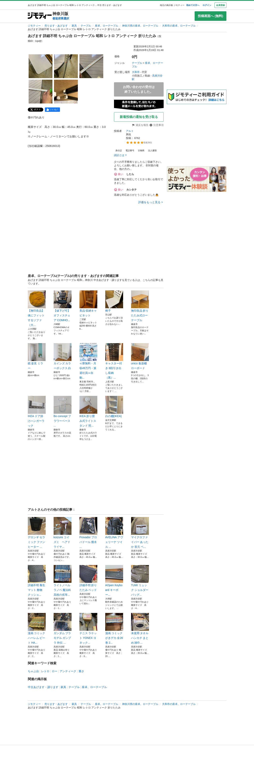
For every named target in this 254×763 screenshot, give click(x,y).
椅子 (114, 301)
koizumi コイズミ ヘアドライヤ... (62, 532)
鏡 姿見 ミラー (37, 356)
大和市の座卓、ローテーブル (179, 25)
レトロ (45, 671)
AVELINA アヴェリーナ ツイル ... (114, 532)
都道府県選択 (60, 18)
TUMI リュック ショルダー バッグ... (140, 580)
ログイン (207, 5)
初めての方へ (192, 5)
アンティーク (68, 671)
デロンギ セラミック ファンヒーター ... (37, 532)
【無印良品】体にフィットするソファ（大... (37, 308)
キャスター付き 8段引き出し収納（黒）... (114, 361)
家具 (74, 25)
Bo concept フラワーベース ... (62, 411)
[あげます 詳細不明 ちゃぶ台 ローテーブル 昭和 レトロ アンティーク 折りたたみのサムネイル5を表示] (66, 91)
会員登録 (220, 5)
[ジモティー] (40, 16)
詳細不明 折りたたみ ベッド (88, 578)
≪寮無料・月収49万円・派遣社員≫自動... (88, 361)
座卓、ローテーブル (106, 25)
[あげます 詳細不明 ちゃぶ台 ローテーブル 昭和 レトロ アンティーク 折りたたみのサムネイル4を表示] (40, 91)
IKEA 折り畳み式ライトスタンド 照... (88, 411)
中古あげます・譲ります (43, 687)
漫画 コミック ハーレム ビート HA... (37, 628)
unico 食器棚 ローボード (140, 356)
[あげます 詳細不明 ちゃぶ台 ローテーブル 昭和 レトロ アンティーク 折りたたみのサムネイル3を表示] (91, 66)
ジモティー (34, 25)
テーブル (86, 25)
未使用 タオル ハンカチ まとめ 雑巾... (140, 628)
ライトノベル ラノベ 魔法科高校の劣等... (62, 580)
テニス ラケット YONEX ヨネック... (88, 628)
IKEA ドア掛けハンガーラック (37, 411)
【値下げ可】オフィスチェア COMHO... (62, 306)
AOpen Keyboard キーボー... (114, 580)
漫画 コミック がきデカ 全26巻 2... (114, 628)
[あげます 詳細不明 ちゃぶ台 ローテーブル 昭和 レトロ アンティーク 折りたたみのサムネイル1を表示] (40, 66)
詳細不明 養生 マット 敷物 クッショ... (37, 580)
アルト (130, 130)
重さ (81, 671)
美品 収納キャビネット (88, 303)
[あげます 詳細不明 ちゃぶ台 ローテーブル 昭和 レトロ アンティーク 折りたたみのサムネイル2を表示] (66, 66)
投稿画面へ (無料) (210, 16)
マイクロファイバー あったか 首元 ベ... (140, 532)
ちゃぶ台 (33, 671)
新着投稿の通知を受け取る (139, 117)
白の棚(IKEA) (114, 407)
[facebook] (52, 109)
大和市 (136, 72)
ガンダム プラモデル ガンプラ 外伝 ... (62, 628)
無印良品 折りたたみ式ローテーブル (140, 306)
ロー (54, 671)
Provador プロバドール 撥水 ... (88, 532)
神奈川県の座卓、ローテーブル (140, 25)
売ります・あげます (56, 25)
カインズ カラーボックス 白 (62, 356)
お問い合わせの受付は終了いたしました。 (139, 89)
